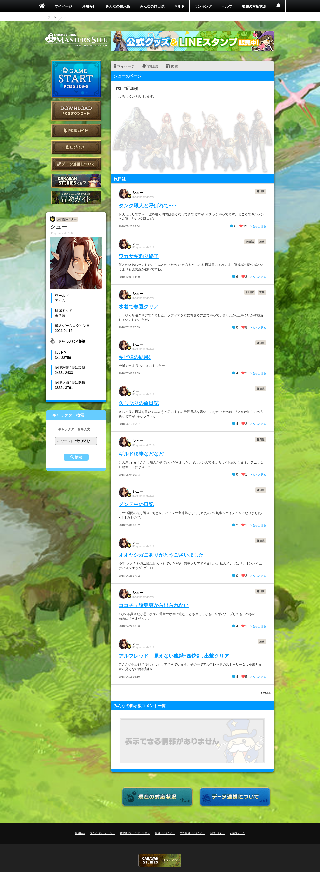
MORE (266, 693)
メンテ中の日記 (136, 504)
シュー (137, 192)
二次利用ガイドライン (192, 833)
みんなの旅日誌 (152, 6)
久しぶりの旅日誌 (139, 402)
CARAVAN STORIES (160, 860)
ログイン (76, 147)
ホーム (52, 17)
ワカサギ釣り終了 (139, 255)
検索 (78, 457)
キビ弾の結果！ (135, 356)
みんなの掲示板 (118, 6)
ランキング (203, 6)
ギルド (179, 6)
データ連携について (76, 164)
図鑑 (174, 66)
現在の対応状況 (254, 6)
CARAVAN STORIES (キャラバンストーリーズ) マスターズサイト (76, 40)
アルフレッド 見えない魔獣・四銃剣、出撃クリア (174, 655)
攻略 (262, 241)
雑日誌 (260, 191)
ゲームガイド (76, 197)
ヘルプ (227, 6)
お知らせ (89, 6)
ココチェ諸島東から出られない (154, 605)
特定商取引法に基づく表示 (135, 833)
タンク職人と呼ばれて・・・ (148, 205)
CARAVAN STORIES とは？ (76, 181)
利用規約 (80, 833)
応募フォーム (237, 833)
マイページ (63, 6)
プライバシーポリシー (102, 833)
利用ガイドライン (165, 833)
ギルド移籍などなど (141, 453)
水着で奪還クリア (139, 306)
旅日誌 (153, 66)
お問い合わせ (217, 833)
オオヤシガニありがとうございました (161, 554)
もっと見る (258, 226)
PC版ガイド (76, 130)
